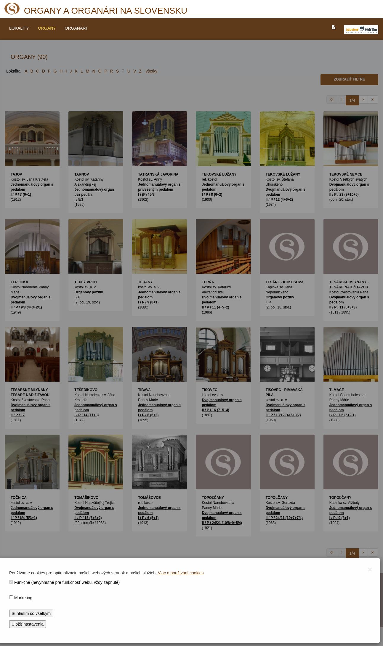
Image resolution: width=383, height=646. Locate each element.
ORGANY (47, 28)
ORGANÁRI (76, 28)
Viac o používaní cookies (181, 573)
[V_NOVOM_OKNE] (361, 29)
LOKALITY (19, 28)
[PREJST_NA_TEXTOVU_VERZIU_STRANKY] (333, 27)
